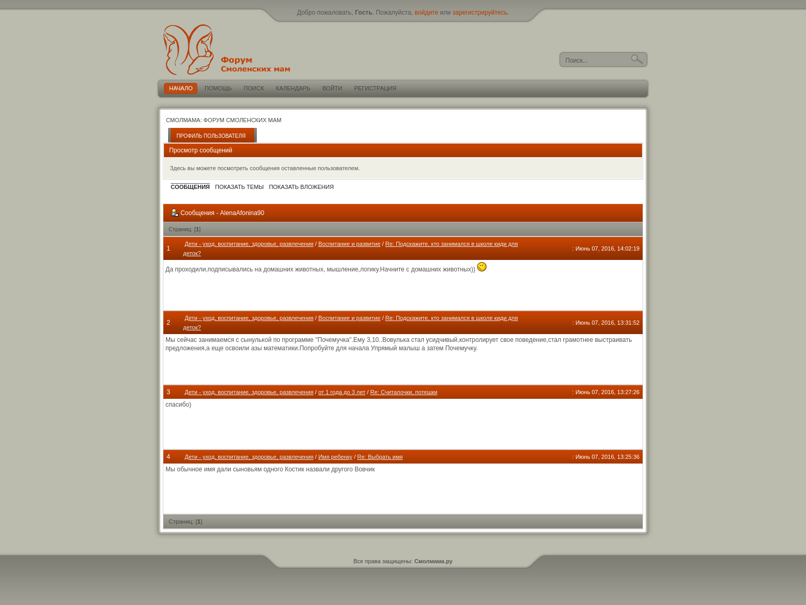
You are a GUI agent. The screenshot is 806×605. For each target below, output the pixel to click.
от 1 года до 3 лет (341, 392)
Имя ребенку (335, 457)
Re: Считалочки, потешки (403, 392)
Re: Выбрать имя (379, 457)
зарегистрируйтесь (480, 12)
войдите (426, 12)
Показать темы (239, 187)
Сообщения (190, 187)
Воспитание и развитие (349, 244)
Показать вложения (301, 187)
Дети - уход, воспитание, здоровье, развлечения (249, 244)
